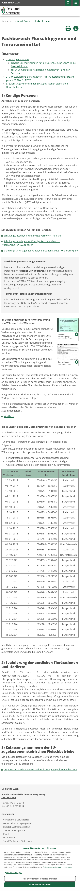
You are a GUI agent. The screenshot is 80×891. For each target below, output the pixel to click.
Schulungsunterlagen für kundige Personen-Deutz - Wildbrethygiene (41, 250)
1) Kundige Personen (17, 59)
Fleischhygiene (41, 21)
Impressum (68, 867)
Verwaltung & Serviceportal (16, 819)
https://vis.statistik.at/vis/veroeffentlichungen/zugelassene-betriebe (40, 769)
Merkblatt (9, 416)
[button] (13, 872)
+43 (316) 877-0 (17, 802)
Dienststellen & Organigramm (17, 823)
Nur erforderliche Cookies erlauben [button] (40, 879)
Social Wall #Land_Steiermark (17, 841)
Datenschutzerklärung (52, 867)
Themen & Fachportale (14, 830)
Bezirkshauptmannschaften (16, 827)
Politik (6, 834)
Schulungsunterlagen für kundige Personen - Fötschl (32, 235)
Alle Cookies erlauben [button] (39, 885)
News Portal (9, 837)
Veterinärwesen (23, 21)
